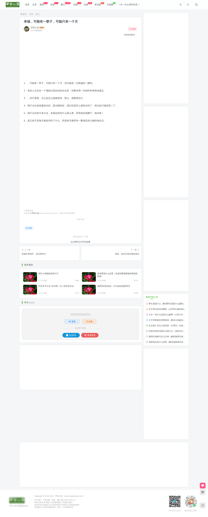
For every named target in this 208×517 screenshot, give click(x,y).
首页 (27, 5)
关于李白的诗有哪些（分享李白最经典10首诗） (170, 309)
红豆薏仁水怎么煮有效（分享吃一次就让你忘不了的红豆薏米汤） (178, 325)
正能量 (111, 4)
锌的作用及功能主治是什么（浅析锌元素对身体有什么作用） (176, 331)
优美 (54, 4)
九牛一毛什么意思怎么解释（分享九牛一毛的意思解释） (174, 314)
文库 (34, 5)
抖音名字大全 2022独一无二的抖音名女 (56, 286)
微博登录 (89, 335)
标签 (53, 500)
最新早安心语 (152, 297)
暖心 (65, 4)
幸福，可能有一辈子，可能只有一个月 (51, 21)
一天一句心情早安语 (129, 5)
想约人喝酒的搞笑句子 (48, 273)
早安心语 (35, 27)
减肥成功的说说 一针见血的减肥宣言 (113, 286)
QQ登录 (71, 335)
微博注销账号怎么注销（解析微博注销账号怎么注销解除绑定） (177, 336)
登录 (72, 321)
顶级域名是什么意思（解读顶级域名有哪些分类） (171, 342)
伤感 (77, 4)
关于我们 (37, 500)
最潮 (44, 4)
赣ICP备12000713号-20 (66, 500)
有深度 (99, 4)
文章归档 (46, 500)
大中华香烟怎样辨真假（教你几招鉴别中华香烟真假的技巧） (176, 320)
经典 (88, 4)
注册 (89, 321)
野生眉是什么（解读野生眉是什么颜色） (167, 303)
